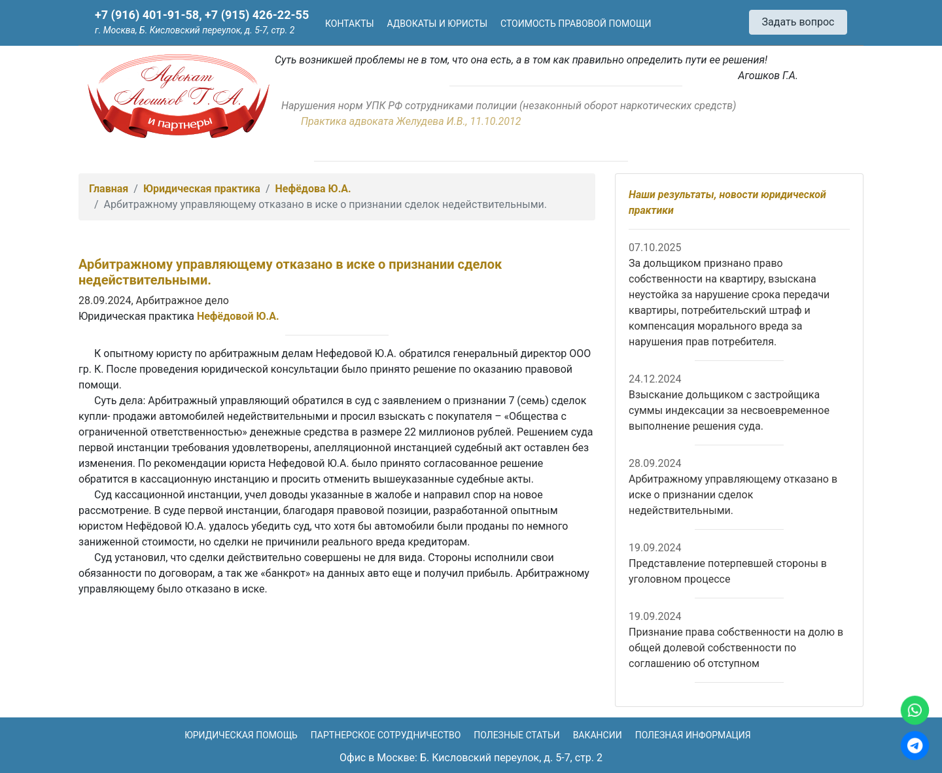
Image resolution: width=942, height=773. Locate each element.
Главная (108, 188)
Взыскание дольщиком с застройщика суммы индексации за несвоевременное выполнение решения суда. (729, 410)
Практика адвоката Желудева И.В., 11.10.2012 (411, 121)
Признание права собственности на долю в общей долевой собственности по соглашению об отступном (736, 648)
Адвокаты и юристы (437, 23)
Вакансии (597, 735)
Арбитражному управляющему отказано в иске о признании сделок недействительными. (733, 495)
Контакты (349, 23)
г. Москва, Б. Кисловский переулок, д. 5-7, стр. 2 (194, 30)
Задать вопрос (798, 22)
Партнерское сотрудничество (386, 735)
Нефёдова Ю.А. (313, 188)
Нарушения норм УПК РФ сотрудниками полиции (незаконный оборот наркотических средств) (508, 105)
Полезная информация (693, 735)
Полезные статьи (516, 735)
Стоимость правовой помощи (575, 23)
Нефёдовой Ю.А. (238, 316)
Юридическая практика (201, 188)
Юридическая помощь (241, 735)
